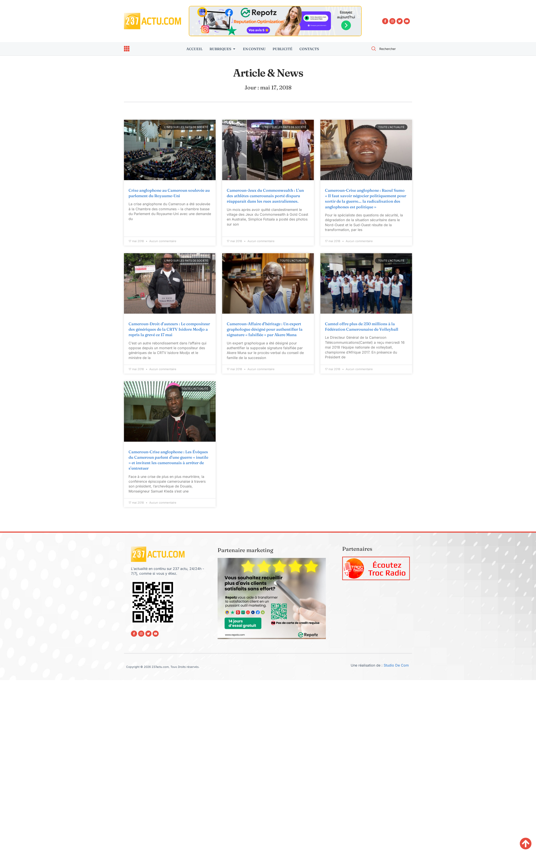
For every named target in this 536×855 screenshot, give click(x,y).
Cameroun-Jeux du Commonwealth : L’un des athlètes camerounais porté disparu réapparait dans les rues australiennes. (265, 196)
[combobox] (389, 48)
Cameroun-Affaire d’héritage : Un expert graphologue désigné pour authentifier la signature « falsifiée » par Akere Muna (264, 329)
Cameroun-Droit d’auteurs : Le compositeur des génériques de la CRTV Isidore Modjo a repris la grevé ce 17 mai (169, 329)
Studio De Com (397, 665)
